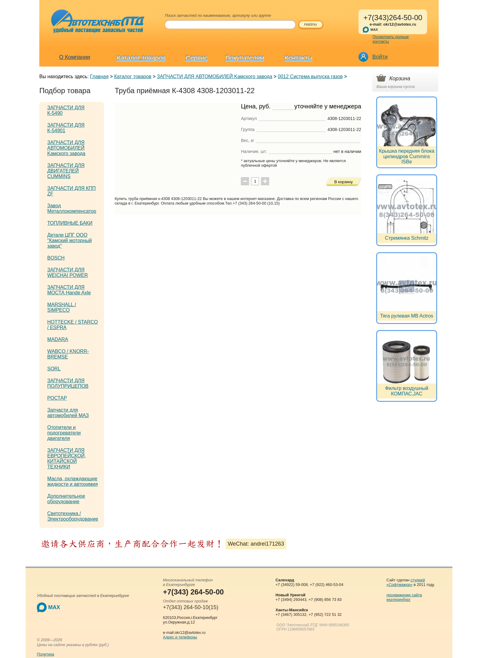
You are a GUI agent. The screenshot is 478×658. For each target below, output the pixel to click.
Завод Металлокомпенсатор (71, 208)
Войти (379, 57)
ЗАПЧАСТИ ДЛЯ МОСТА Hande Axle (69, 290)
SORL (54, 368)
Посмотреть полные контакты (391, 39)
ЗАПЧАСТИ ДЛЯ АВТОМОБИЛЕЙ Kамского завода (214, 76)
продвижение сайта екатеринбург (404, 597)
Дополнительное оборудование (66, 498)
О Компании (74, 57)
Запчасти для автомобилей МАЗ (68, 412)
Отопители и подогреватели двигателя (64, 433)
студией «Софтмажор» (406, 582)
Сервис (197, 57)
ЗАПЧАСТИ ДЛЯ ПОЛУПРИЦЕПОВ (67, 383)
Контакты (298, 57)
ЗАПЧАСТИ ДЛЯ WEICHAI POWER (67, 272)
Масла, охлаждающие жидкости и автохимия (72, 481)
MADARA (57, 339)
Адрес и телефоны (180, 637)
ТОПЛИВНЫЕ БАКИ (69, 223)
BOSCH (56, 257)
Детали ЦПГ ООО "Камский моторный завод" (69, 240)
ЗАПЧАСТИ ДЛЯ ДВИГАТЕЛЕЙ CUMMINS (65, 171)
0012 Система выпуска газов (310, 76)
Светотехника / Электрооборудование (72, 516)
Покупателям (244, 57)
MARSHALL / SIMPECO (61, 307)
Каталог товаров (141, 57)
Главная (99, 76)
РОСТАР (57, 398)
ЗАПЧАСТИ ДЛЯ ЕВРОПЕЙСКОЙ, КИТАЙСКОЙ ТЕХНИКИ (66, 458)
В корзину (343, 182)
